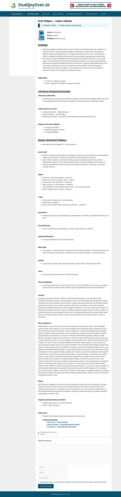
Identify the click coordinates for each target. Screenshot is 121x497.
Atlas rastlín (45, 14)
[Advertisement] (22, 46)
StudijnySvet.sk (34, 4)
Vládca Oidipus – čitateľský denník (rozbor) (63, 425)
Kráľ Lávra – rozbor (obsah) (57, 422)
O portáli (103, 14)
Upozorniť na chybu (91, 14)
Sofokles (42, 434)
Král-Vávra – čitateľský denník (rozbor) (62, 427)
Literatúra (54, 432)
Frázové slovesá (58, 14)
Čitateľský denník (45, 432)
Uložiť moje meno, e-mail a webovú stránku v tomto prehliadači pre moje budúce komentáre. (73, 482)
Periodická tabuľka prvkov (74, 14)
